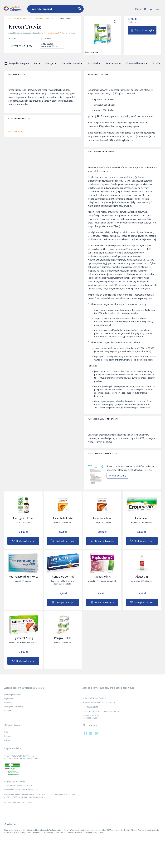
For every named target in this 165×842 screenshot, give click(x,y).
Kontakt (7, 710)
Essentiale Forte (63, 518)
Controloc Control (63, 576)
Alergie (51, 63)
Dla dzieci (95, 63)
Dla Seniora (114, 63)
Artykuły (7, 740)
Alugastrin (142, 576)
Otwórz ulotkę (117, 476)
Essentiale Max (102, 518)
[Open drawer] (157, 9)
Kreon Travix (66, 18)
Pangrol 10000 (62, 638)
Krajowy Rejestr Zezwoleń (14, 781)
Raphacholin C (102, 576)
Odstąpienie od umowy (13, 706)
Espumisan (141, 518)
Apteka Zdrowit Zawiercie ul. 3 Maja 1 (19, 18)
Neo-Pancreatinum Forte (23, 576)
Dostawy (8, 702)
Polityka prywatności (12, 694)
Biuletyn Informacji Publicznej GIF (18, 802)
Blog (6, 732)
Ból (37, 63)
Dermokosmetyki (72, 63)
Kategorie (8, 736)
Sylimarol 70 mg (23, 638)
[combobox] (65, 9)
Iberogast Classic (23, 518)
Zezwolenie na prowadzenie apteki (18, 785)
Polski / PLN (141, 9)
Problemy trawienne (45, 18)
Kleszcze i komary (137, 63)
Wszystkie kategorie (17, 63)
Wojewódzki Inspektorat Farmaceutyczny (21, 789)
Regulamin (8, 698)
